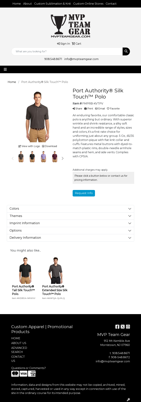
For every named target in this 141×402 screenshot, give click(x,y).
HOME (15, 338)
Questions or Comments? (28, 368)
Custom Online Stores (88, 3)
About (27, 3)
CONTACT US (18, 359)
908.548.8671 (53, 59)
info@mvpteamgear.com (81, 59)
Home (16, 3)
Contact (111, 3)
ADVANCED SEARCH (19, 350)
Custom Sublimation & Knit (52, 3)
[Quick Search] (67, 51)
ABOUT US (18, 343)
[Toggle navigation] (5, 69)
